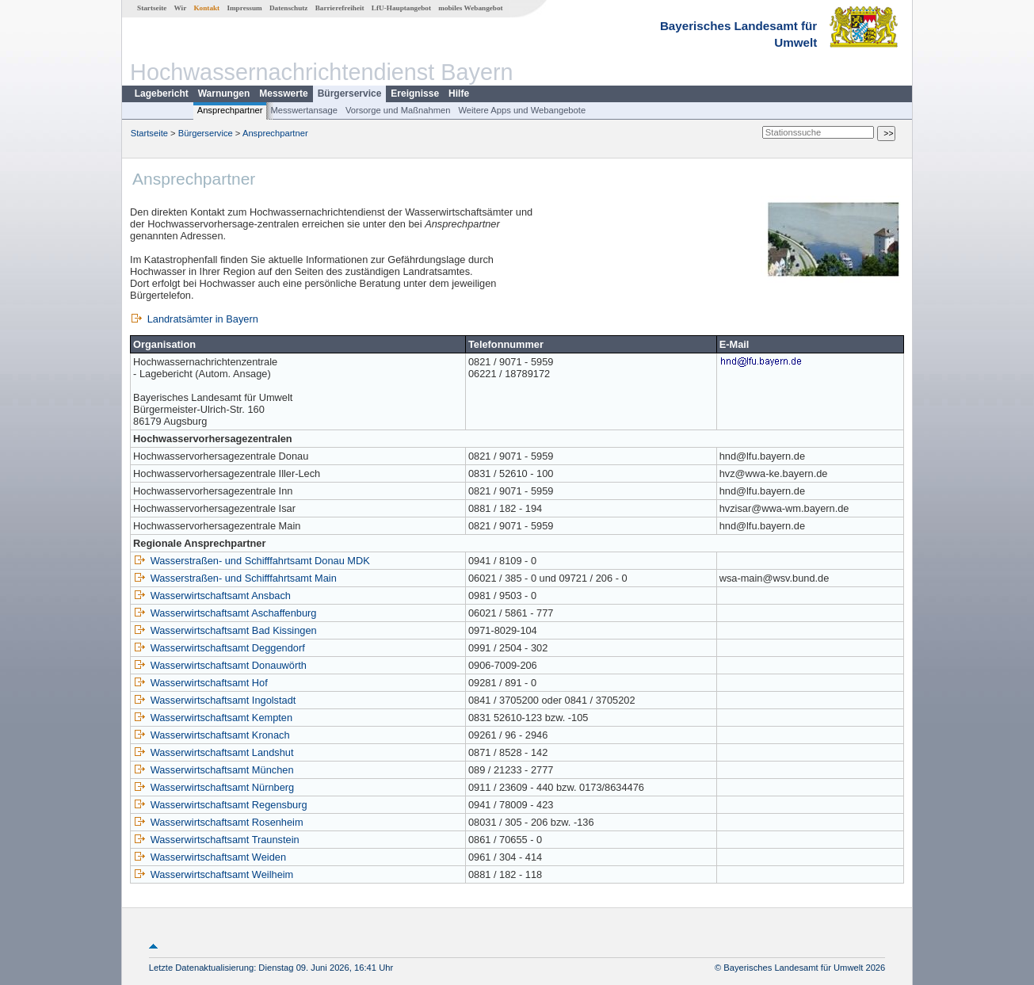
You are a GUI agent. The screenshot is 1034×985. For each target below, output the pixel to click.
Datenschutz (288, 8)
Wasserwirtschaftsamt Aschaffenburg (224, 613)
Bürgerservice (350, 93)
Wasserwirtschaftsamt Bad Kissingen (225, 630)
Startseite (151, 8)
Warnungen (224, 93)
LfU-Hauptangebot (401, 8)
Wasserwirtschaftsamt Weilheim (213, 874)
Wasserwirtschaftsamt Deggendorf (219, 648)
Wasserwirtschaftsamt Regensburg (220, 805)
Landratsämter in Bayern (194, 319)
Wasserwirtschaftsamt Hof (200, 683)
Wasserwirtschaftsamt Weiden (209, 857)
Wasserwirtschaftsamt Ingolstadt (214, 700)
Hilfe (458, 93)
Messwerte (283, 93)
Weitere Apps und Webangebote (522, 110)
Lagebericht (162, 93)
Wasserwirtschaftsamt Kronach (211, 735)
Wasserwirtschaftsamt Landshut (213, 752)
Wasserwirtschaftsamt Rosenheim (218, 822)
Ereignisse (415, 93)
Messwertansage (304, 110)
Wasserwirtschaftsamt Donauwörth (220, 665)
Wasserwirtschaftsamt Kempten (212, 717)
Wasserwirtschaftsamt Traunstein (216, 840)
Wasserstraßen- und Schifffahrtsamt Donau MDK (251, 561)
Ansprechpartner (230, 110)
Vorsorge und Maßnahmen (397, 110)
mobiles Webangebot (470, 8)
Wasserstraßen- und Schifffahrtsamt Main (235, 578)
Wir (180, 8)
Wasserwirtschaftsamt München (213, 770)
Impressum (244, 8)
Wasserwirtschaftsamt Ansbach (212, 595)
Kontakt (206, 8)
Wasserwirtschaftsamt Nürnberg (213, 787)
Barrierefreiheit (339, 8)
